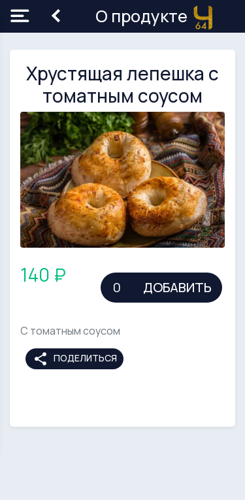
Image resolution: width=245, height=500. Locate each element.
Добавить (177, 287)
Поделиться (75, 359)
